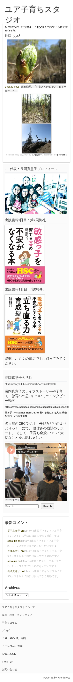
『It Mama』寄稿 (12, 646)
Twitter (7, 661)
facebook (9, 653)
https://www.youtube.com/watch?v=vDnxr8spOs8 (30, 384)
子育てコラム (9, 622)
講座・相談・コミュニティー (18, 615)
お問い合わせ (9, 669)
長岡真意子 (37, 155)
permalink (62, 155)
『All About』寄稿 (14, 638)
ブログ (6, 630)
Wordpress (64, 677)
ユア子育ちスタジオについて (18, 607)
